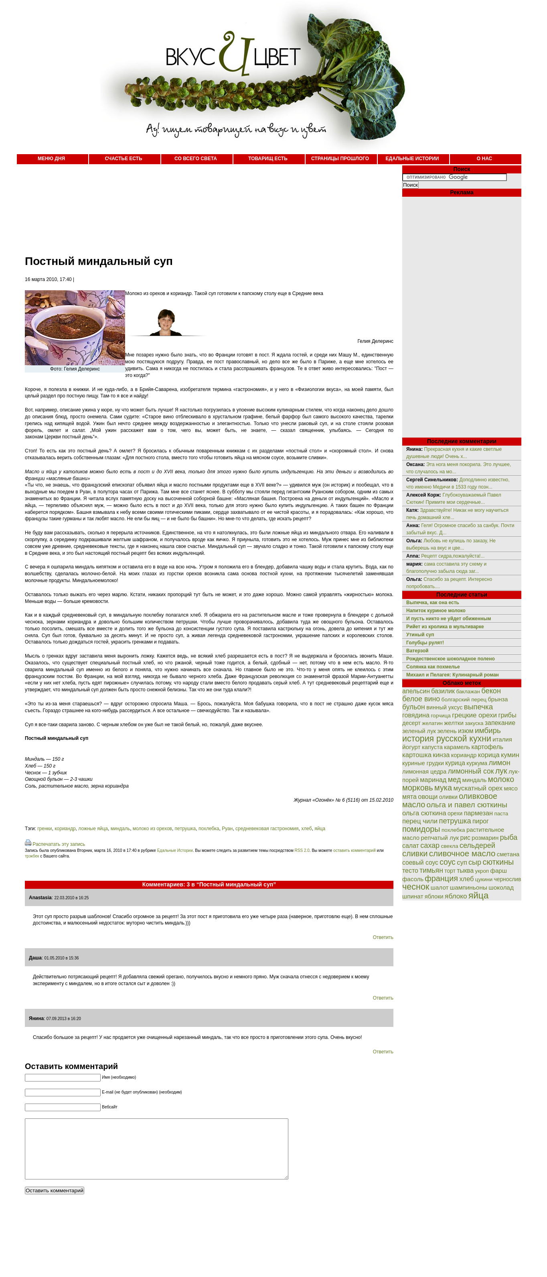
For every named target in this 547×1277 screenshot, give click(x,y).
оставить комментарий (354, 850)
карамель (457, 747)
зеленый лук (419, 731)
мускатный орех (477, 788)
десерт (411, 723)
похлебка (209, 828)
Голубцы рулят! (425, 643)
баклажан (468, 691)
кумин (510, 755)
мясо (510, 788)
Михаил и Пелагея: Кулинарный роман (452, 675)
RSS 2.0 (302, 850)
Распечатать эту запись (58, 844)
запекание (500, 722)
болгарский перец (464, 700)
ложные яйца (93, 828)
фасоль (412, 879)
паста (501, 814)
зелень (446, 730)
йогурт (411, 746)
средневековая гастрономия (267, 828)
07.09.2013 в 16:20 (64, 1018)
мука (443, 787)
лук (501, 770)
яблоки (434, 896)
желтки (454, 722)
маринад (433, 779)
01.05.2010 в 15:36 (62, 958)
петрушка (185, 828)
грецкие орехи (474, 715)
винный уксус (444, 707)
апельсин (416, 691)
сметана (508, 854)
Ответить (383, 937)
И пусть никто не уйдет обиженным (448, 618)
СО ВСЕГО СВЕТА (195, 158)
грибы (507, 715)
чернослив (507, 879)
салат (410, 845)
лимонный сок (471, 771)
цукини (483, 879)
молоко (501, 779)
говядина (415, 715)
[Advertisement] (201, 205)
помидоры (421, 829)
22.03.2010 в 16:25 (71, 898)
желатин (432, 723)
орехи (455, 813)
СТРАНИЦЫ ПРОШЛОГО (340, 158)
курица (455, 763)
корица (489, 755)
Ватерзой (417, 651)
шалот (440, 887)
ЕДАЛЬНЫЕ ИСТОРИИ (412, 158)
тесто (410, 870)
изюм (466, 730)
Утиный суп (420, 634)
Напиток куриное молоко (436, 610)
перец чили (420, 821)
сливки (414, 853)
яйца (319, 828)
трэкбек (32, 856)
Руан (227, 828)
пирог (480, 821)
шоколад (501, 887)
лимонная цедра (424, 771)
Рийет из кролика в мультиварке (445, 626)
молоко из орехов (152, 828)
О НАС (484, 158)
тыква (465, 870)
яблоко (456, 896)
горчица (441, 716)
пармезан (478, 813)
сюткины (498, 861)
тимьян (431, 870)
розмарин (485, 837)
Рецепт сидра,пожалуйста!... (452, 556)
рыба (509, 837)
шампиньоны (468, 887)
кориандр (65, 828)
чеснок (415, 887)
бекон (491, 691)
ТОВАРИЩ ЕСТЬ (268, 158)
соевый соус (420, 862)
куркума (476, 763)
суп (462, 862)
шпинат (412, 896)
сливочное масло (462, 853)
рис (465, 837)
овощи (428, 796)
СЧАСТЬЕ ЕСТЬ (123, 158)
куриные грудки (423, 763)
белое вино (421, 699)
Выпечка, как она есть (432, 602)
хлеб (306, 828)
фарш (498, 870)
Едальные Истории (175, 850)
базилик (443, 691)
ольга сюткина (424, 813)
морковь (417, 787)
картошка (417, 755)
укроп (482, 871)
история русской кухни (446, 738)
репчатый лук (440, 837)
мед (454, 780)
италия (502, 739)
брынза (498, 699)
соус (448, 861)
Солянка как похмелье (433, 667)
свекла (449, 846)
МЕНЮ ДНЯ (51, 158)
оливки (448, 797)
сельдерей (477, 845)
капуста (432, 747)
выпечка (478, 707)
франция (441, 878)
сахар (430, 845)
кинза (441, 754)
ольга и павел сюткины (467, 804)
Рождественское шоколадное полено (450, 659)
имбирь (488, 730)
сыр (474, 862)
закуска (474, 723)
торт (450, 871)
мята (409, 796)
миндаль (120, 828)
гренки (44, 828)
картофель (487, 746)
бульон (413, 707)
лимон (499, 762)
